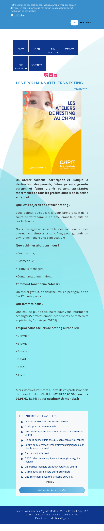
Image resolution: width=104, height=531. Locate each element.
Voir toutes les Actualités (52, 497)
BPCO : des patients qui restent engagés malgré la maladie (53, 466)
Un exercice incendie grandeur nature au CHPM (51, 473)
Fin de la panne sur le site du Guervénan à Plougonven (48, 444)
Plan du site (41, 524)
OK (74, 22)
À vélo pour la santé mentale (41, 429)
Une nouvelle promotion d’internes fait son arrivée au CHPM (54, 435)
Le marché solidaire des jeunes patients (47, 424)
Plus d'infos (17, 15)
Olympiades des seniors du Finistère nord (48, 478)
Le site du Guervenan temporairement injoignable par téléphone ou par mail (52, 452)
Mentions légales (59, 524)
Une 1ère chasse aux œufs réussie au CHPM (49, 483)
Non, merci (85, 22)
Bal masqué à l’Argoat (37, 459)
